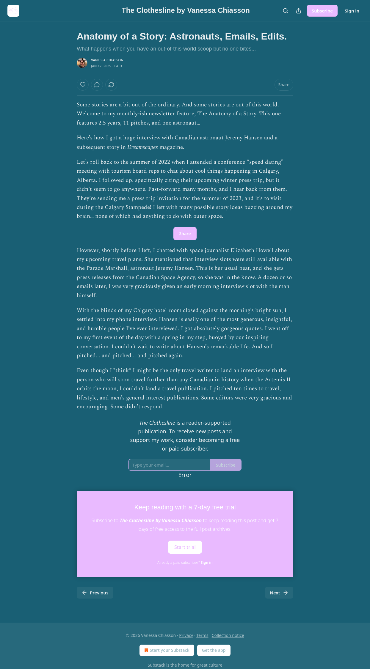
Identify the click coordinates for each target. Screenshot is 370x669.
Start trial (185, 547)
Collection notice (228, 635)
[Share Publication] (299, 11)
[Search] (285, 11)
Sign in (352, 11)
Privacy (186, 635)
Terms (202, 635)
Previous (95, 593)
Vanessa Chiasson (107, 60)
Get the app (214, 650)
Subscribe (322, 11)
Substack (156, 665)
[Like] (83, 85)
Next (279, 593)
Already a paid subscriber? (184, 562)
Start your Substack (166, 650)
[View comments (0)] (97, 85)
